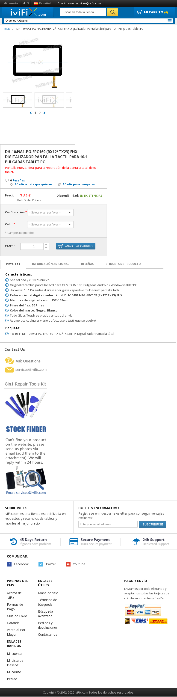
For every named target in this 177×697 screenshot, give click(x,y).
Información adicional (50, 264)
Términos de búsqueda (47, 602)
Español (42, 3)
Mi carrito (14, 672)
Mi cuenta (10, 3)
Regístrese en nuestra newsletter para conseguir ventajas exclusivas (121, 515)
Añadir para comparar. (79, 184)
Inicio (7, 29)
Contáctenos (47, 634)
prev (31, 114)
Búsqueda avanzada (45, 613)
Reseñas (17, 180)
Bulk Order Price (28, 200)
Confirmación (15, 212)
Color (9, 224)
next (44, 114)
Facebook (21, 564)
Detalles (13, 265)
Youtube (79, 564)
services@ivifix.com (88, 3)
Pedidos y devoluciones (48, 625)
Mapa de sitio (48, 593)
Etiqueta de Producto (123, 264)
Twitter (50, 564)
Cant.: (10, 246)
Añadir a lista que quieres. (34, 184)
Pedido (12, 679)
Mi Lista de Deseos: (15, 662)
